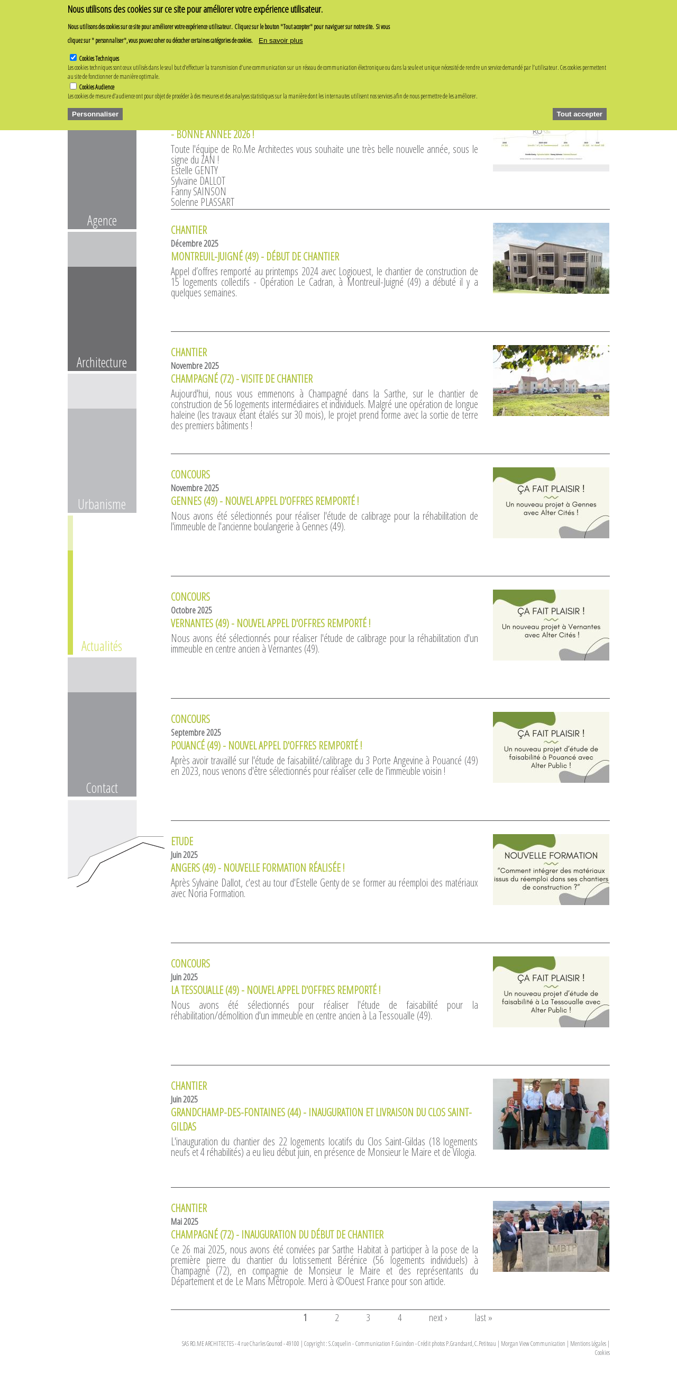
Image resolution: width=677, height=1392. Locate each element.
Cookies (602, 1352)
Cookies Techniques (99, 53)
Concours (190, 474)
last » (483, 1317)
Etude (182, 841)
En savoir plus (281, 36)
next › (438, 1317)
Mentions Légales (588, 1343)
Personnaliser (95, 109)
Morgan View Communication (533, 1343)
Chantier (189, 230)
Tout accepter (579, 109)
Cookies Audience (96, 82)
